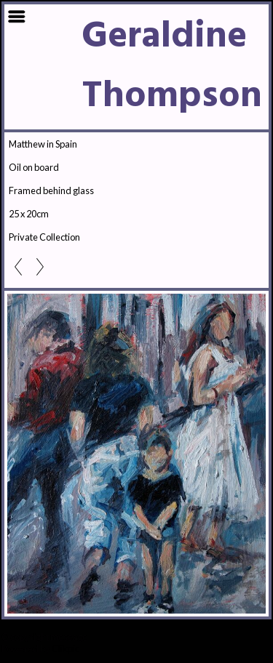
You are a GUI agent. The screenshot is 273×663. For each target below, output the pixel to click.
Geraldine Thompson (172, 66)
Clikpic (65, 648)
